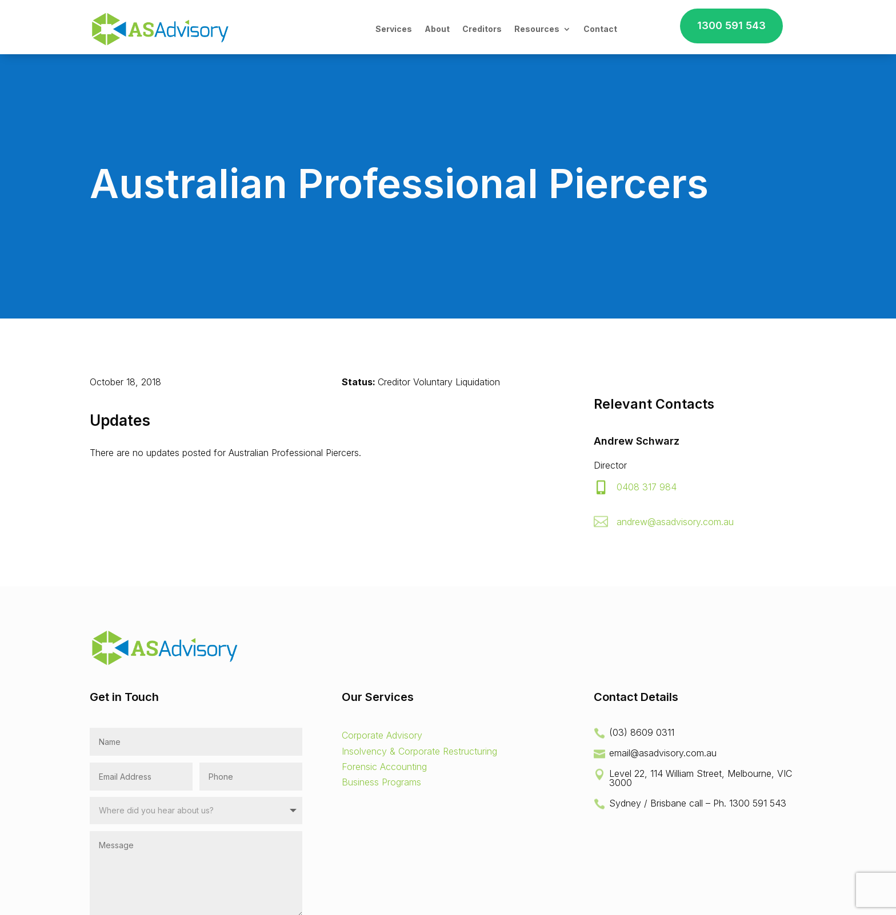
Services (393, 29)
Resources (536, 29)
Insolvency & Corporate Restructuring (419, 751)
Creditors (482, 29)
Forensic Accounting (384, 766)
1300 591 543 (731, 25)
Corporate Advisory (382, 735)
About (437, 29)
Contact (600, 29)
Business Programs (381, 782)
